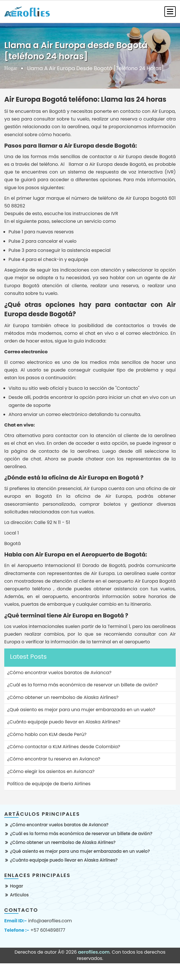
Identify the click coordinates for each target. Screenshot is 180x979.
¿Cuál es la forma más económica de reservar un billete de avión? (81, 834)
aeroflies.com (93, 952)
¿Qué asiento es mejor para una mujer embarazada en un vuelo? (80, 851)
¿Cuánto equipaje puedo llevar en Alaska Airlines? (63, 860)
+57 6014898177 (47, 930)
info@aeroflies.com (50, 921)
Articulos (19, 895)
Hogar (10, 68)
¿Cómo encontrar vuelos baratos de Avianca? (59, 825)
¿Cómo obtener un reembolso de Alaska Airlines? (62, 842)
